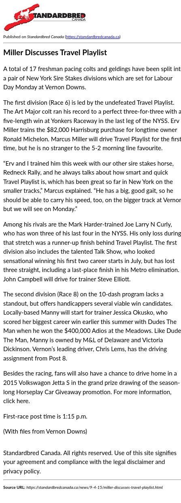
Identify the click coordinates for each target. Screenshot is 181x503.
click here (15, 400)
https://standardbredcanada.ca (92, 36)
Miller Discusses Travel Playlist (55, 52)
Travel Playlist (155, 102)
